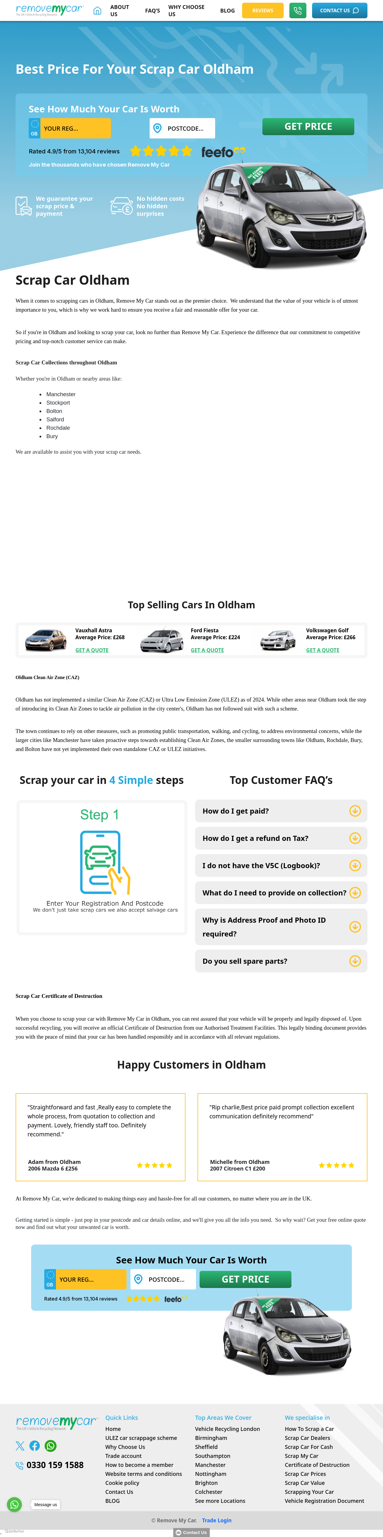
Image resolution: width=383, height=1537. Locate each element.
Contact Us (119, 1491)
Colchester (208, 1491)
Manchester (210, 1464)
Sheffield (206, 1446)
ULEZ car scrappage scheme (141, 1437)
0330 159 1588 (50, 1464)
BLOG (227, 10)
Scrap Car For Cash (309, 1446)
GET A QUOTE (92, 650)
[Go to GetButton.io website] (14, 1531)
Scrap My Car (301, 1455)
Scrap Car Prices (305, 1473)
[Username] (75, 128)
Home (113, 1428)
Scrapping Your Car (309, 1491)
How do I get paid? (236, 811)
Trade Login (217, 1520)
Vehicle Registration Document (324, 1500)
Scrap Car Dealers (307, 1437)
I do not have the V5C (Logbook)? (261, 865)
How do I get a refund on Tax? (255, 838)
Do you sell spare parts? (245, 961)
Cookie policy (122, 1482)
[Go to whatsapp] (14, 1504)
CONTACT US (339, 10)
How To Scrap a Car (309, 1428)
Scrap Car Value (305, 1482)
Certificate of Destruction (317, 1464)
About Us (119, 10)
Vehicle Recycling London (227, 1428)
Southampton (212, 1455)
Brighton (206, 1482)
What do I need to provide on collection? (274, 893)
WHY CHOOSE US (186, 10)
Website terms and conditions (143, 1473)
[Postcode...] (189, 128)
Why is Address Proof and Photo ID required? (264, 927)
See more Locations (220, 1500)
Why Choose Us (125, 1446)
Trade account (123, 1455)
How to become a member (139, 1464)
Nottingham (211, 1473)
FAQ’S (152, 10)
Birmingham (211, 1437)
